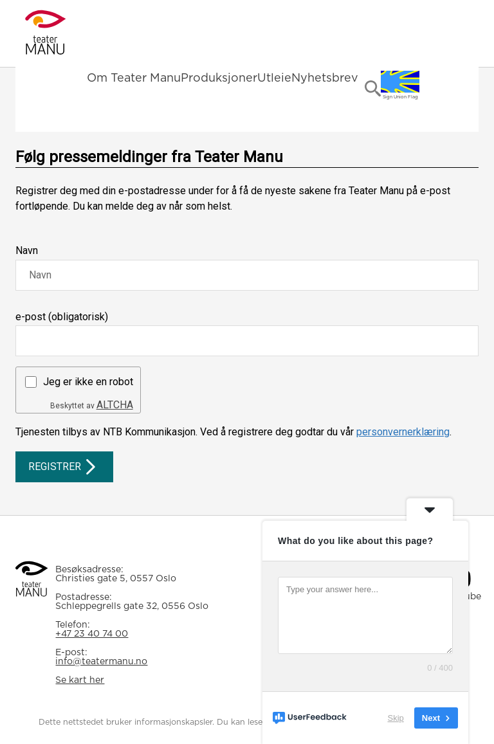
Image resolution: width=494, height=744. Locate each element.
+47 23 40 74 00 (91, 634)
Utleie (274, 78)
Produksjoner (219, 78)
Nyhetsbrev (324, 78)
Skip (396, 718)
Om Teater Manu (134, 78)
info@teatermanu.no (101, 661)
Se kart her (79, 680)
